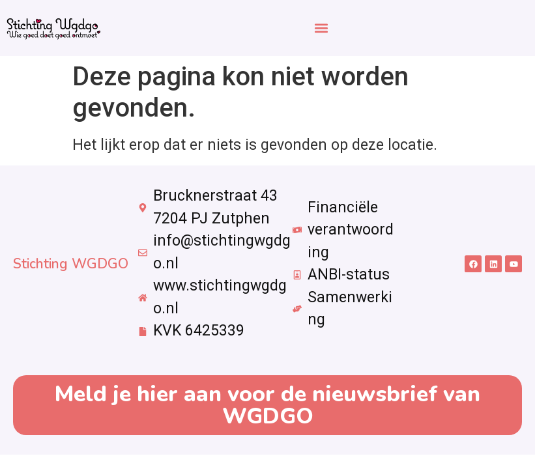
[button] (320, 27)
